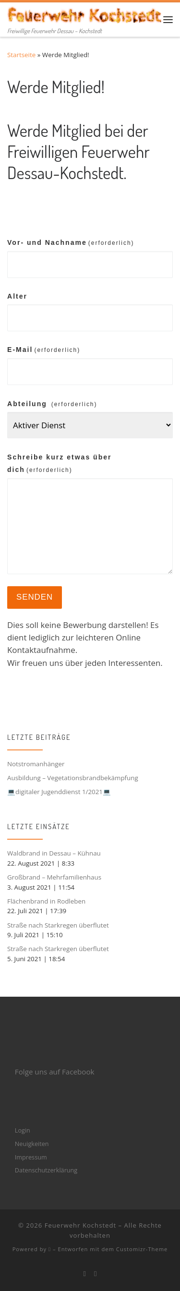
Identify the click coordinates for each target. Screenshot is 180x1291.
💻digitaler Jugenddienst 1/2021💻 (59, 791)
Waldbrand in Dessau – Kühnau (54, 853)
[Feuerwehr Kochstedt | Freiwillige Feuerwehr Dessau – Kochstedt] (85, 13)
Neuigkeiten (32, 1143)
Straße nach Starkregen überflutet (58, 925)
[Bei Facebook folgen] (84, 1273)
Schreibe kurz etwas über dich (59, 463)
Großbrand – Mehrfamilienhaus (54, 877)
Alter (17, 296)
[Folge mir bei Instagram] (95, 1273)
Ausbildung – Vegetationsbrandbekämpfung (72, 777)
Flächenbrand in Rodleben (46, 901)
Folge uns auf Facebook (55, 1071)
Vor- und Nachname (70, 242)
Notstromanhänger (36, 764)
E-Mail (43, 349)
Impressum (31, 1157)
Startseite (21, 54)
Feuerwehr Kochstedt (80, 1225)
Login (22, 1130)
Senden (34, 597)
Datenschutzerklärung (46, 1170)
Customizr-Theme (142, 1249)
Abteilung (52, 404)
